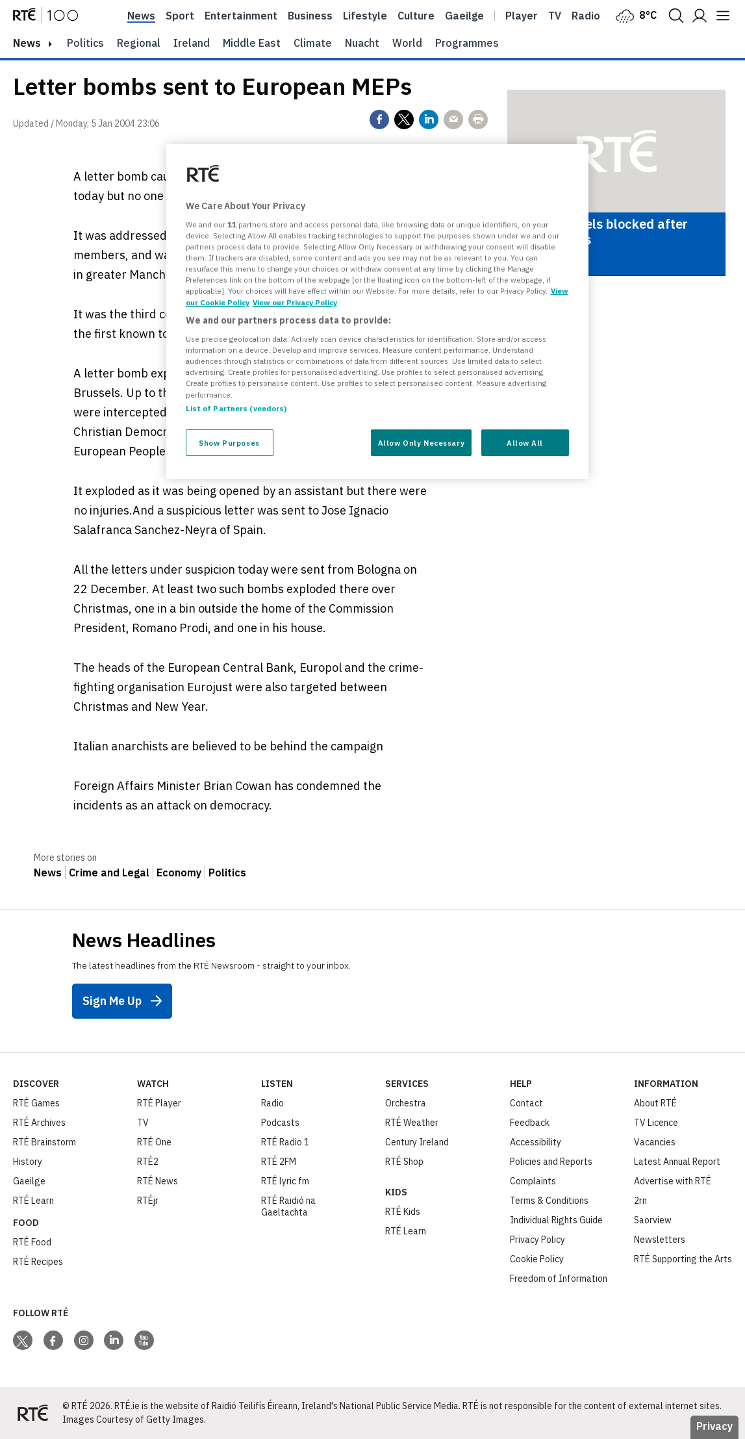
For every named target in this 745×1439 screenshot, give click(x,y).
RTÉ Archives (39, 1122)
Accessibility (535, 1142)
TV (143, 1122)
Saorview (653, 1220)
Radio (586, 15)
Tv (554, 15)
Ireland (191, 42)
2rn (640, 1200)
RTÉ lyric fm (285, 1181)
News (141, 15)
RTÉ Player (159, 1103)
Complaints (533, 1181)
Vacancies (655, 1142)
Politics (85, 42)
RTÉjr (147, 1200)
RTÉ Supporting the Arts (683, 1259)
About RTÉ (655, 1103)
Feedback (529, 1122)
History (27, 1161)
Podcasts (280, 1122)
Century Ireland (417, 1142)
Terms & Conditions (549, 1200)
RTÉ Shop (404, 1161)
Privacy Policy (537, 1239)
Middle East (252, 42)
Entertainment (241, 15)
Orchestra (405, 1103)
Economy (179, 872)
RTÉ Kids (402, 1211)
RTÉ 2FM (278, 1161)
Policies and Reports (551, 1161)
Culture (416, 15)
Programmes (467, 42)
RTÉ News (157, 1181)
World (407, 42)
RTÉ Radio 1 (285, 1142)
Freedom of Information (558, 1278)
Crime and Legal (109, 872)
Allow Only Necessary (421, 443)
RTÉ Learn (33, 1200)
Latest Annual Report (677, 1161)
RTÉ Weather (411, 1122)
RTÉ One (154, 1142)
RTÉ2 (147, 1161)
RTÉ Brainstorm (44, 1142)
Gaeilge (464, 15)
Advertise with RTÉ (672, 1181)
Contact (526, 1103)
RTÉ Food (32, 1242)
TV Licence (656, 1122)
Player (521, 15)
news (27, 42)
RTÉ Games (36, 1103)
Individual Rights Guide (556, 1220)
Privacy (714, 1426)
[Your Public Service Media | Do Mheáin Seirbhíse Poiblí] (32, 1413)
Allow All (525, 443)
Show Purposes (229, 443)
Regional (138, 42)
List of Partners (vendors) (236, 408)
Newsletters (659, 1239)
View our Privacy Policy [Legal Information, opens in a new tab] (295, 302)
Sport (180, 15)
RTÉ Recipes (38, 1261)
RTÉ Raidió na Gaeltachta (288, 1206)
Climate (313, 42)
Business (310, 15)
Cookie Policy (537, 1259)
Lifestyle (365, 15)
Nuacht (362, 42)
